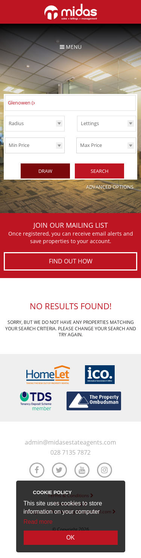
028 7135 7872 (70, 453)
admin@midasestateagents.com (70, 442)
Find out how (70, 261)
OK (70, 537)
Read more (38, 522)
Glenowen (22, 102)
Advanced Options (109, 186)
